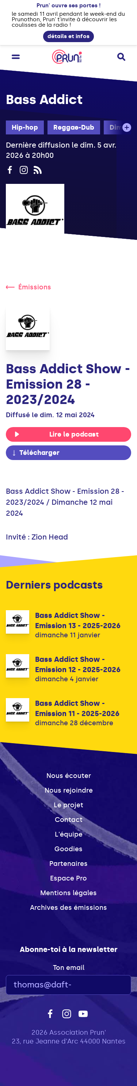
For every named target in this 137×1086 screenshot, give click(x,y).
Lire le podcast (56, 434)
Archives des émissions (68, 908)
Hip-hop (25, 127)
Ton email (68, 968)
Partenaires (68, 864)
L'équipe (69, 834)
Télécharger (35, 453)
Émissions (28, 287)
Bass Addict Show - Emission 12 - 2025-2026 (78, 664)
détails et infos (68, 36)
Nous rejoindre (69, 790)
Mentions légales (68, 893)
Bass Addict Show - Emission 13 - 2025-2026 (78, 620)
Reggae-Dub (73, 127)
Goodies (68, 849)
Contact (69, 820)
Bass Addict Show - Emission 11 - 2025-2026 (77, 708)
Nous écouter (68, 776)
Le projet (68, 805)
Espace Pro (68, 878)
